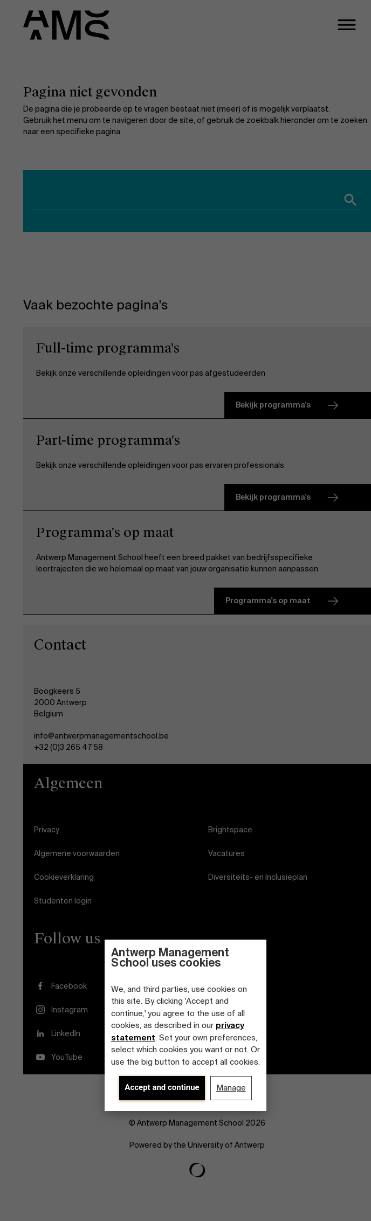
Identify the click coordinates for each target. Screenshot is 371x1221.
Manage (231, 1087)
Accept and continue (162, 1087)
